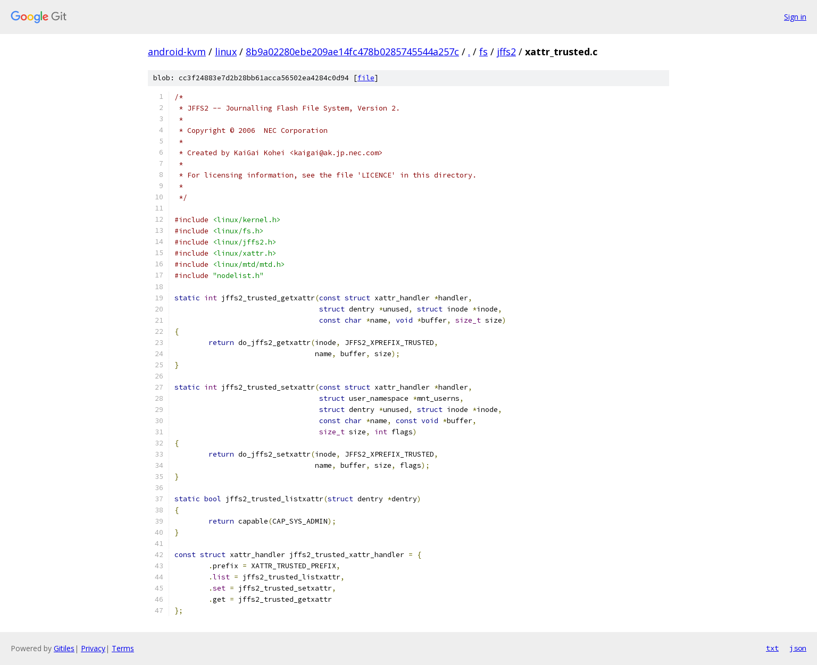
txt (772, 648)
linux (226, 51)
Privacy (93, 648)
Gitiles (64, 648)
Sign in (795, 17)
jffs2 (506, 51)
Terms (123, 648)
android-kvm (177, 51)
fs (483, 51)
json (797, 648)
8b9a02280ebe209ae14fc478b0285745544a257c (352, 51)
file (365, 77)
